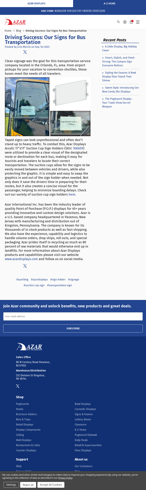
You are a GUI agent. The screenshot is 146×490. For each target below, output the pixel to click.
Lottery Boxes (83, 419)
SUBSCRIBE (73, 328)
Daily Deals (81, 439)
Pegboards (22, 403)
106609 (78, 148)
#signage (73, 279)
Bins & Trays (23, 419)
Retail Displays (25, 424)
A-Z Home (109, 3)
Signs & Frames (84, 414)
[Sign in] (125, 22)
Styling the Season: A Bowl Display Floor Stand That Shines (119, 76)
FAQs (19, 466)
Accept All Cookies (51, 485)
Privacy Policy (65, 477)
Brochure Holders (26, 414)
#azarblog (22, 279)
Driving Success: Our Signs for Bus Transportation (45, 39)
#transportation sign (59, 285)
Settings (11, 485)
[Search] (118, 22)
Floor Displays (83, 450)
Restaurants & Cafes (28, 445)
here (72, 194)
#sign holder (57, 279)
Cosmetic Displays (85, 408)
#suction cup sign (33, 285)
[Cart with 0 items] (131, 22)
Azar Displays (36, 3)
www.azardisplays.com (21, 259)
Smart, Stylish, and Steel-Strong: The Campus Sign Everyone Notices (118, 61)
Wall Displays (24, 439)
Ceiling (20, 434)
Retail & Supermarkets (88, 445)
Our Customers (83, 466)
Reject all (28, 485)
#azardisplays (39, 279)
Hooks (20, 408)
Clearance (80, 424)
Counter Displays (26, 450)
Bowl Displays (83, 403)
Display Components (28, 429)
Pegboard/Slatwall (86, 434)
